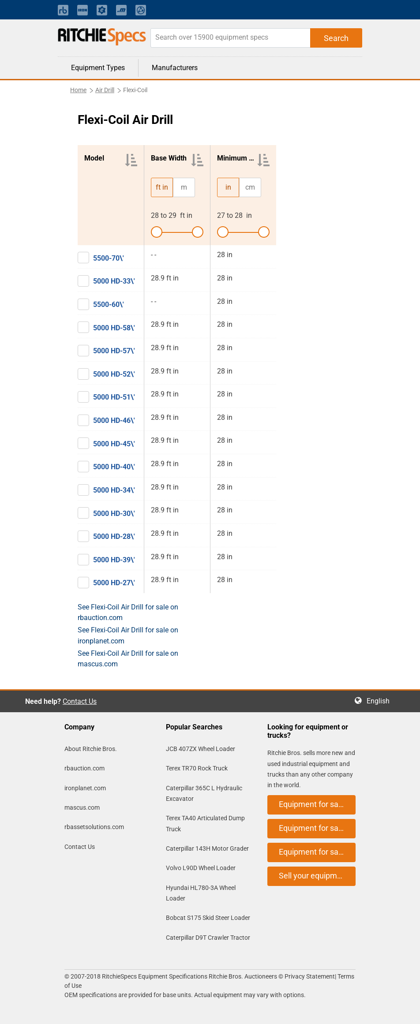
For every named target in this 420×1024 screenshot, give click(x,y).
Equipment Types (98, 68)
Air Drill (104, 89)
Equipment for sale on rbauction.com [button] (317, 804)
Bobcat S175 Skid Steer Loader (208, 917)
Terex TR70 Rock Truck (197, 768)
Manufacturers (175, 68)
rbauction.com (84, 768)
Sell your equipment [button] (314, 875)
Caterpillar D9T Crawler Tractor (208, 937)
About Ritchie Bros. (90, 748)
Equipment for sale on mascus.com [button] (317, 851)
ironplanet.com (85, 788)
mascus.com (82, 807)
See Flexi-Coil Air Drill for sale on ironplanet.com (128, 635)
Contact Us (80, 701)
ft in (162, 187)
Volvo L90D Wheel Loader (201, 867)
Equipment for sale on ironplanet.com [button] (317, 828)
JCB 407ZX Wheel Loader (200, 748)
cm (250, 187)
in (228, 187)
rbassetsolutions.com (94, 826)
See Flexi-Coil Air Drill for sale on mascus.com (128, 658)
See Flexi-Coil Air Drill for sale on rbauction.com (128, 612)
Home (78, 89)
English (381, 701)
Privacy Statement (310, 976)
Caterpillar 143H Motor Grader (207, 848)
